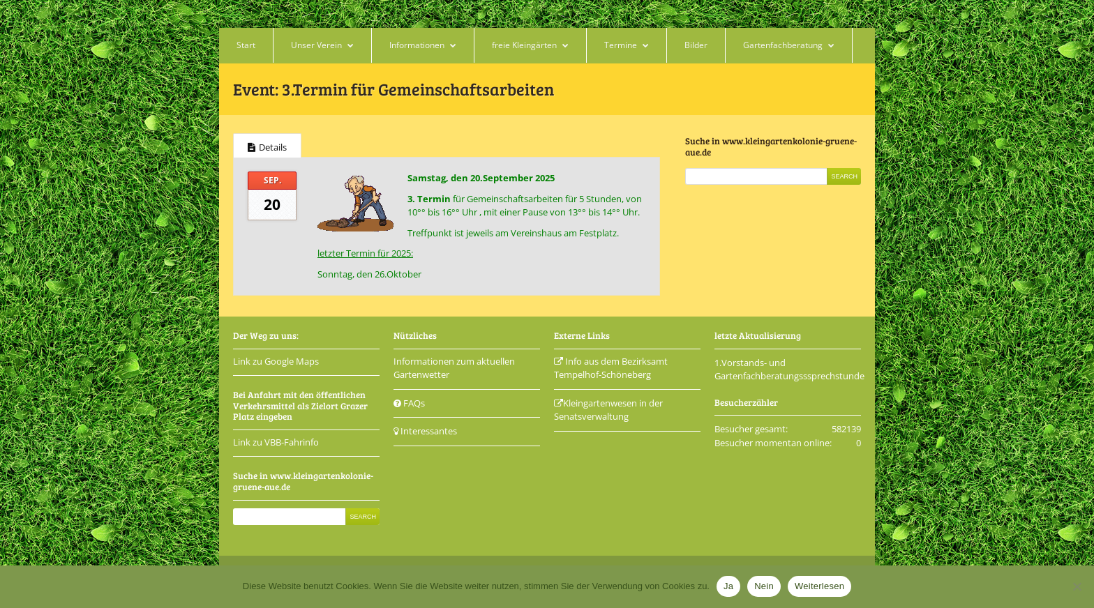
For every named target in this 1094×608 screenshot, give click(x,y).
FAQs (409, 403)
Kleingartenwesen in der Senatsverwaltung (608, 410)
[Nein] (1077, 586)
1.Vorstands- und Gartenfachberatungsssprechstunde (789, 369)
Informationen (416, 45)
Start (246, 45)
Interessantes (425, 431)
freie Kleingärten (524, 45)
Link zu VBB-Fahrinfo (276, 442)
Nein (764, 586)
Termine (620, 45)
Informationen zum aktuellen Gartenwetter (454, 368)
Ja (728, 586)
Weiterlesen (819, 586)
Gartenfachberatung (783, 45)
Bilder (695, 45)
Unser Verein (316, 45)
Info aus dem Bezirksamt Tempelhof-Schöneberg (611, 368)
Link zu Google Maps (276, 361)
